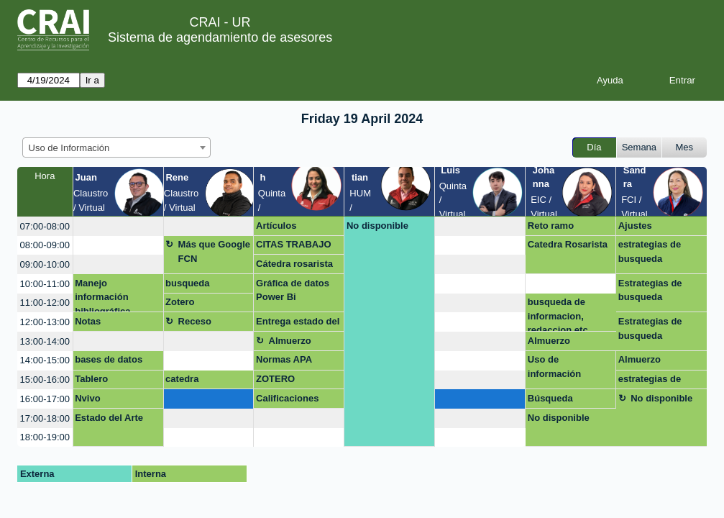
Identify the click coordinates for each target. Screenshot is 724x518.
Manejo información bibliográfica (102, 295)
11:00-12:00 (45, 302)
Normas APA (284, 359)
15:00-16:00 (45, 379)
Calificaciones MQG (287, 401)
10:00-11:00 (45, 283)
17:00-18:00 (45, 418)
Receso (194, 321)
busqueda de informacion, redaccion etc (558, 314)
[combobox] (116, 147)
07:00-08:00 (45, 226)
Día (594, 147)
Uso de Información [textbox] (69, 147)
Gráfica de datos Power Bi (292, 290)
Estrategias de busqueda (650, 290)
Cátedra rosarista (294, 263)
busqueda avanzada (187, 286)
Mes (685, 147)
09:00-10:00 (45, 264)
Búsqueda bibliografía (553, 401)
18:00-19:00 (45, 437)
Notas (88, 321)
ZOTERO (275, 378)
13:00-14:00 (45, 341)
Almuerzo (290, 340)
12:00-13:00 (45, 322)
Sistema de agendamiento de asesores (220, 37)
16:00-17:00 (45, 399)
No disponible (377, 225)
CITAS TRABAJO (293, 244)
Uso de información (554, 366)
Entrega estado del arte (297, 324)
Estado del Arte (109, 417)
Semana (639, 147)
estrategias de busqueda (649, 251)
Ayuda (610, 80)
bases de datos (108, 359)
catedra (181, 378)
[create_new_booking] (118, 226)
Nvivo (87, 398)
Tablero (91, 378)
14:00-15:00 (45, 360)
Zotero (179, 301)
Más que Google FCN (214, 251)
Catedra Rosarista (568, 244)
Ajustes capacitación (646, 228)
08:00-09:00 (45, 245)
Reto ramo (551, 225)
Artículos (276, 225)
